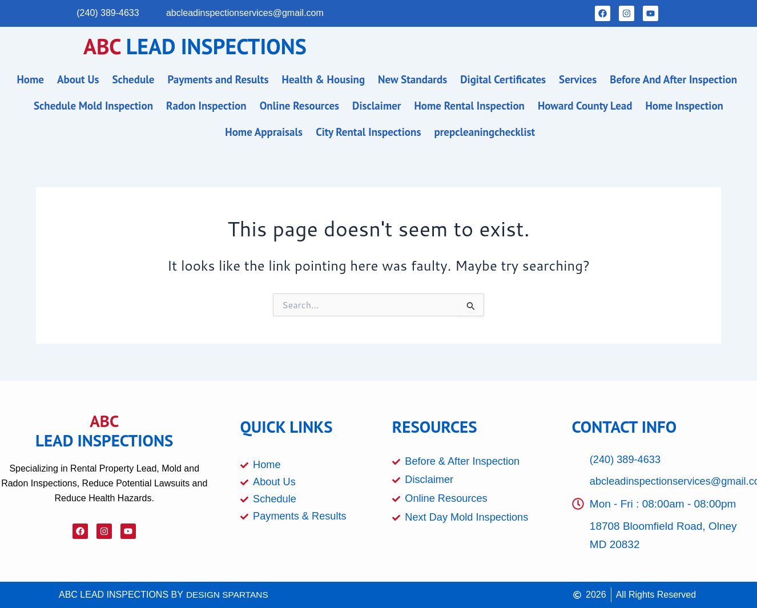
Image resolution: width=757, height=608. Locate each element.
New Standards (412, 79)
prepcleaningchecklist (484, 132)
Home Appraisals (264, 132)
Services (578, 79)
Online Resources (299, 105)
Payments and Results (217, 79)
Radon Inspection (206, 105)
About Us (78, 79)
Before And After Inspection (673, 79)
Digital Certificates (503, 79)
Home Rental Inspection (469, 105)
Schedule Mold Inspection (93, 105)
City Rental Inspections (368, 132)
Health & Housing (323, 79)
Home (30, 79)
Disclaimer (376, 105)
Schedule (133, 79)
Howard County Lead (585, 105)
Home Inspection (684, 105)
